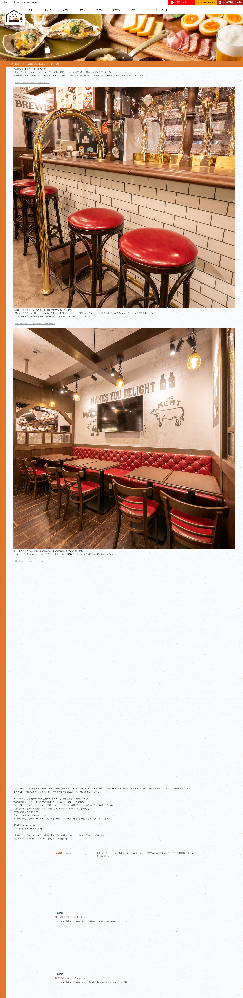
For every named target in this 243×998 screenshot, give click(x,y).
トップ (31, 10)
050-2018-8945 (206, 2)
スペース (99, 10)
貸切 (133, 10)
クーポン (117, 10)
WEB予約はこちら (230, 2)
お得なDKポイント (182, 2)
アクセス (165, 10)
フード (65, 10)
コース (82, 10)
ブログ (148, 10)
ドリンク (48, 10)
